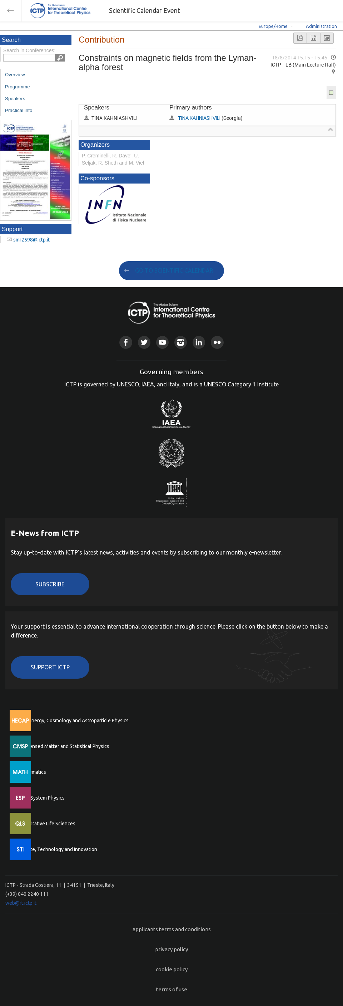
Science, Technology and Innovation (57, 849)
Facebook (125, 342)
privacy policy (171, 949)
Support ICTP (50, 667)
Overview (15, 74)
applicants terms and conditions (172, 929)
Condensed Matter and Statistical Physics (63, 746)
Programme (17, 86)
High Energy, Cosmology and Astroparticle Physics (73, 720)
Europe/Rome (273, 26)
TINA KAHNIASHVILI (199, 118)
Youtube (162, 342)
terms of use (171, 989)
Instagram (180, 342)
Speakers (15, 98)
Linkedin (199, 342)
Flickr (217, 342)
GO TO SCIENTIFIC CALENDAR (174, 270)
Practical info (18, 110)
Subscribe (50, 584)
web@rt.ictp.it (20, 903)
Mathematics (32, 772)
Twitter (144, 342)
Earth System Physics (41, 798)
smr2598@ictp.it (31, 240)
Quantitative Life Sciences (46, 823)
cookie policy (172, 969)
